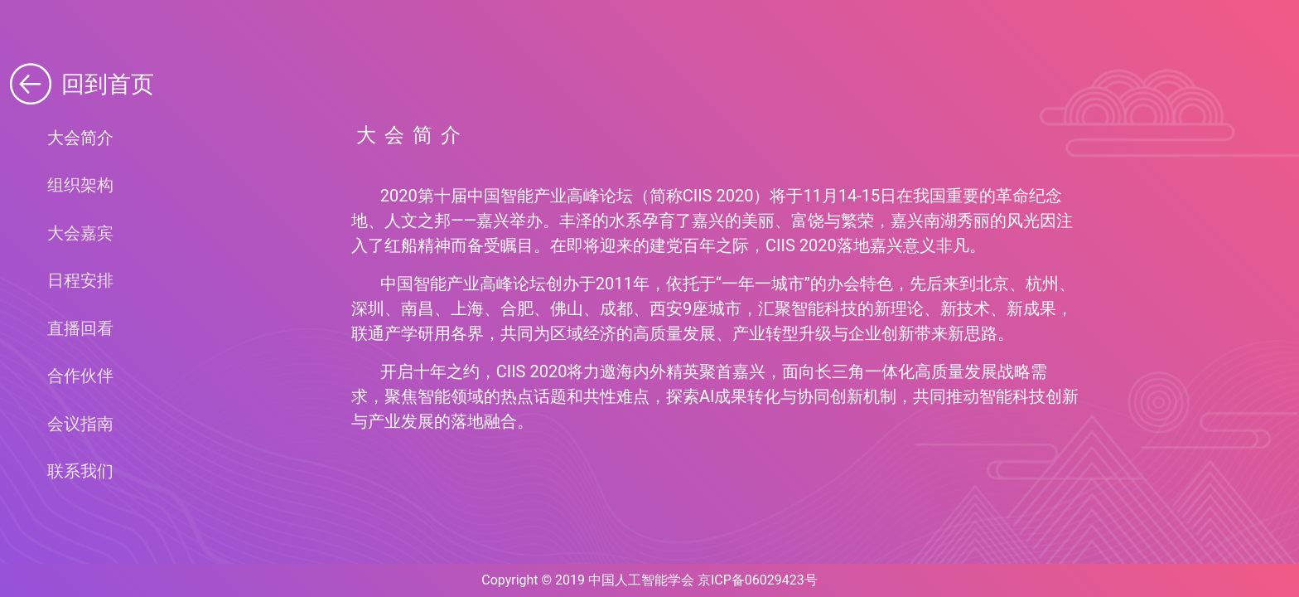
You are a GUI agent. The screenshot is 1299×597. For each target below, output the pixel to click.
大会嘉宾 (80, 233)
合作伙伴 (80, 376)
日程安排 (80, 280)
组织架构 (80, 185)
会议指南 (80, 424)
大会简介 (80, 138)
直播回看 (80, 328)
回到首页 (80, 84)
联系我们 (80, 471)
